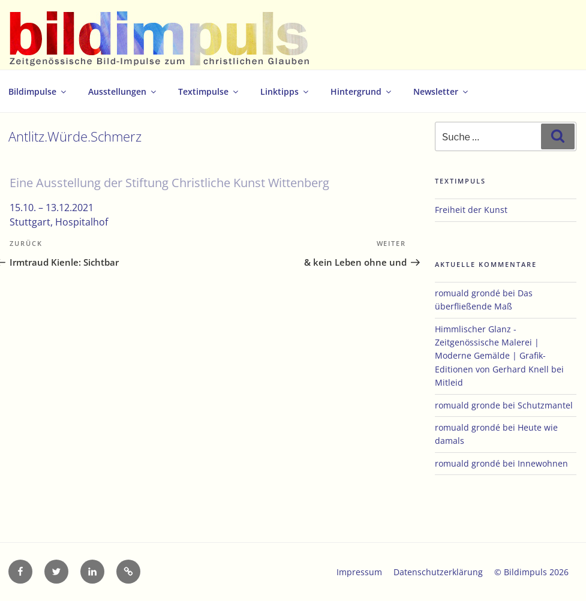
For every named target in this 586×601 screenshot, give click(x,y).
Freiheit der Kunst (471, 209)
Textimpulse (209, 91)
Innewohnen (543, 463)
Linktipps (285, 91)
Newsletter (441, 91)
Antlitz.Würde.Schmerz (75, 136)
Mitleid (449, 382)
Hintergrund (361, 91)
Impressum (359, 572)
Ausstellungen (123, 91)
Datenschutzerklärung (438, 572)
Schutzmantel (545, 405)
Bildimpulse (38, 91)
